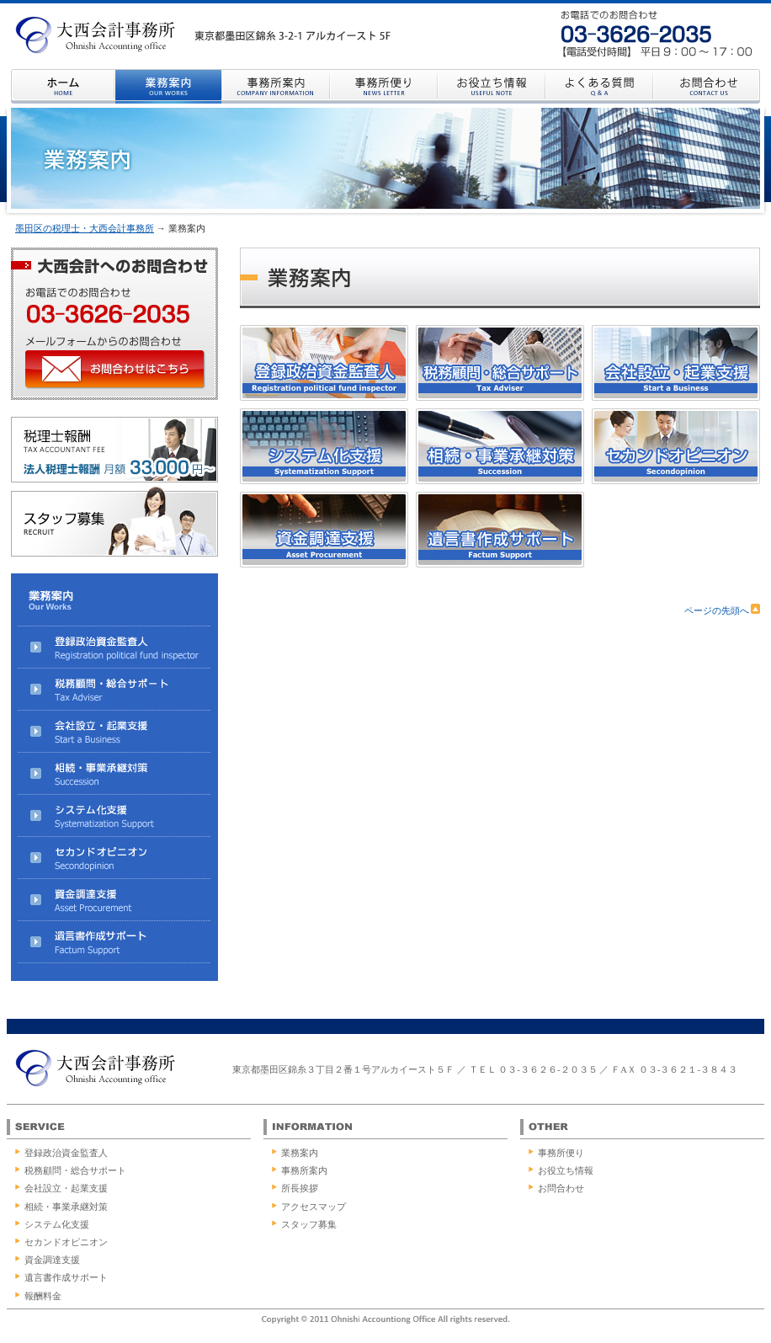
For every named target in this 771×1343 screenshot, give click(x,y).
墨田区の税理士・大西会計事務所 (84, 228)
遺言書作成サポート (66, 1277)
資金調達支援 (52, 1260)
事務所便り (561, 1153)
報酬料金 (42, 1296)
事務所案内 (304, 1170)
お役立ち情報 (565, 1170)
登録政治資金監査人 (66, 1153)
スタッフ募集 (309, 1224)
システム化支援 (56, 1224)
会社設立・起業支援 (66, 1188)
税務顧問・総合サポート (75, 1170)
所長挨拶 (299, 1188)
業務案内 (299, 1153)
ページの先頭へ (722, 610)
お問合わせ (561, 1188)
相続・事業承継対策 (66, 1207)
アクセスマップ (313, 1207)
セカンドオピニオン (66, 1242)
